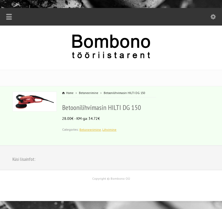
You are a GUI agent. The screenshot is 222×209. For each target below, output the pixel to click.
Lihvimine (109, 130)
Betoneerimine (90, 130)
